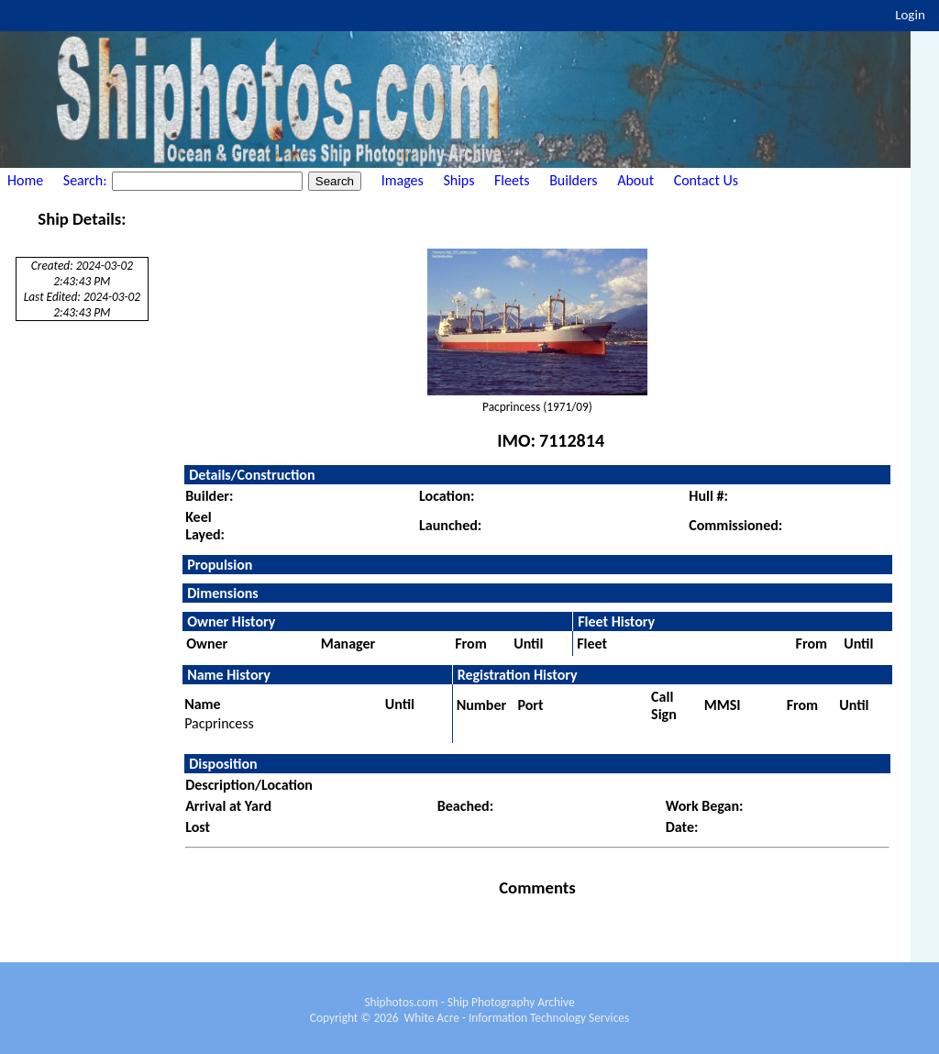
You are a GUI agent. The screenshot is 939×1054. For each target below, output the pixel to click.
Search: (86, 180)
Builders (573, 180)
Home (25, 180)
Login (910, 14)
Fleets (511, 180)
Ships (458, 180)
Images (402, 180)
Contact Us (706, 180)
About (635, 180)
